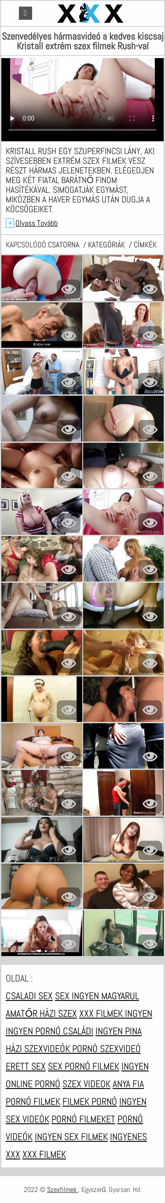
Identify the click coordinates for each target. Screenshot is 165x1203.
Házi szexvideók (39, 1048)
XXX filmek (44, 1154)
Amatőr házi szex (41, 1013)
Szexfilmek (62, 1189)
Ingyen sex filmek (71, 1136)
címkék (145, 244)
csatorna (64, 244)
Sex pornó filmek (83, 1066)
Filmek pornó (89, 1101)
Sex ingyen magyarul (97, 996)
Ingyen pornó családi (49, 1031)
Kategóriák (107, 244)
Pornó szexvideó (106, 1048)
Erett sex (26, 1066)
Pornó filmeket (83, 1119)
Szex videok (86, 1084)
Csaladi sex (29, 996)
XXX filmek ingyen (115, 1013)
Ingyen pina (118, 1031)
